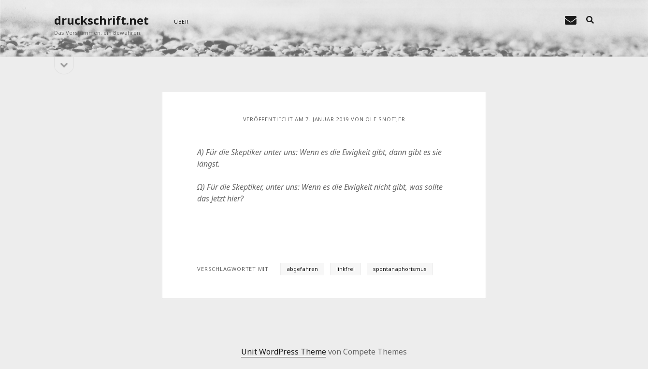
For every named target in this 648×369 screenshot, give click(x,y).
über (181, 21)
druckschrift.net (101, 20)
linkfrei (345, 268)
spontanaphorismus (400, 268)
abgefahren (302, 268)
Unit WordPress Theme (283, 351)
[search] (590, 20)
